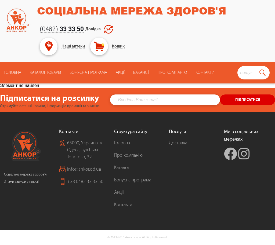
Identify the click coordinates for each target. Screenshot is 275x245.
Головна (12, 73)
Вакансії (141, 73)
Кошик (118, 46)
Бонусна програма (88, 73)
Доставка (178, 143)
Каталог (122, 167)
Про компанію (128, 155)
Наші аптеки (73, 46)
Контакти (205, 73)
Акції (120, 73)
